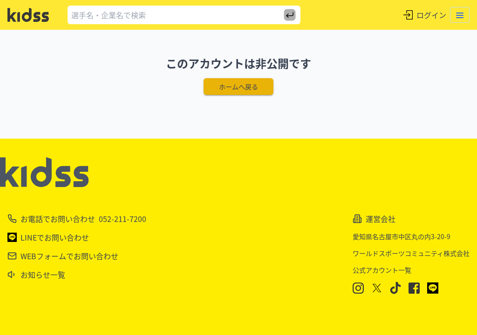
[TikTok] (395, 288)
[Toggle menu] (460, 15)
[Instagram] (358, 288)
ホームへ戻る (238, 86)
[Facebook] (414, 288)
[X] (376, 288)
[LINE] (432, 288)
